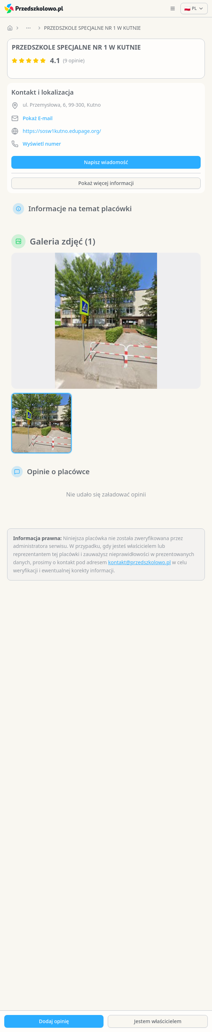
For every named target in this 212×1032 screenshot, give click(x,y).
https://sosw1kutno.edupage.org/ (62, 131)
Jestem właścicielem (158, 1021)
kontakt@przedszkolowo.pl (139, 562)
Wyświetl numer (42, 143)
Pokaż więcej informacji (106, 183)
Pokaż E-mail (37, 118)
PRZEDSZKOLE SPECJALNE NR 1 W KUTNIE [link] (92, 27)
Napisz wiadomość (106, 162)
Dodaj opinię (54, 1021)
